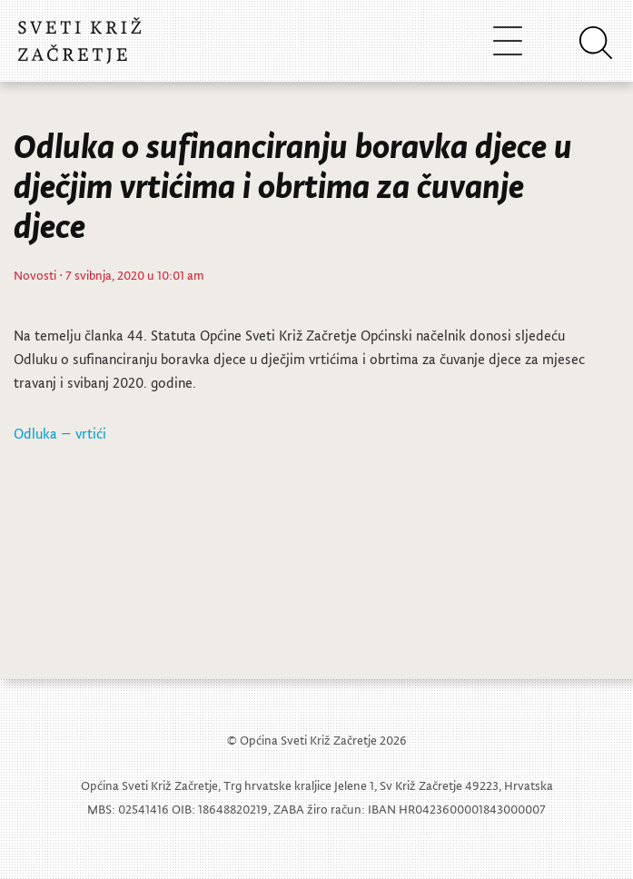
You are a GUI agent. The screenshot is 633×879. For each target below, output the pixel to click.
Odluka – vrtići (60, 433)
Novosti (35, 274)
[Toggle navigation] (507, 40)
